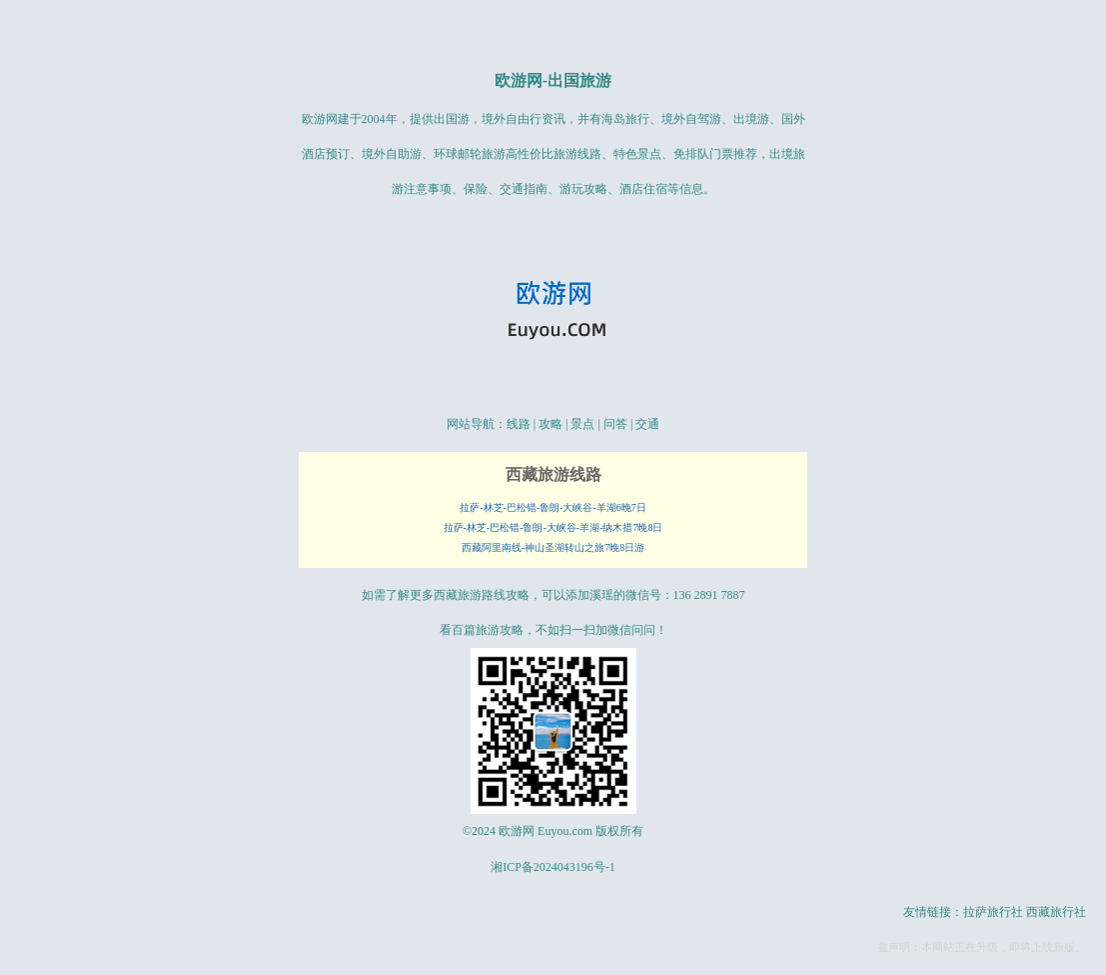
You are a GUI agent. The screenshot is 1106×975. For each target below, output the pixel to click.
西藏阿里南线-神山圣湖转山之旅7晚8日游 (553, 547)
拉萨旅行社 (993, 912)
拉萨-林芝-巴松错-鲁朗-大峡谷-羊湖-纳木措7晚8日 (553, 527)
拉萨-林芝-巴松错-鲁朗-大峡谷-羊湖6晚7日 (553, 507)
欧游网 (519, 80)
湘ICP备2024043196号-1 (553, 867)
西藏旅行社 (1056, 912)
